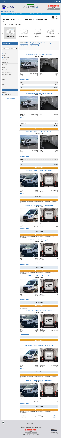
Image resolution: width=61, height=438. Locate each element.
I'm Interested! (39, 90)
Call (57, 17)
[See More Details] (24, 79)
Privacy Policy (47, 421)
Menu (3, 1)
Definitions (36, 421)
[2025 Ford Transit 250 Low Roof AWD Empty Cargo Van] (39, 132)
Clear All (56, 48)
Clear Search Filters (10, 98)
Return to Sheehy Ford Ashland (8, 11)
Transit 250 (35, 42)
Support (52, 421)
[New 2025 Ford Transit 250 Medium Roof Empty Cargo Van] (39, 205)
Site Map (41, 421)
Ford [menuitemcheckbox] (5, 53)
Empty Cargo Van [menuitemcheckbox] (7, 94)
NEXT (54, 416)
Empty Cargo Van (45, 42)
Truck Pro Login (30, 423)
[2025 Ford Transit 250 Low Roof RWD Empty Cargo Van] (39, 54)
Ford (28, 42)
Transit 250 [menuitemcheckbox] (6, 57)
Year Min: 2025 (24, 45)
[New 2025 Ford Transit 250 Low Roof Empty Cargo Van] (39, 170)
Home (28, 421)
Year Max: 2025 (34, 45)
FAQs (31, 421)
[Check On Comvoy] (3, 422)
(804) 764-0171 (35, 7)
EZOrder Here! (40, 13)
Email (53, 17)
